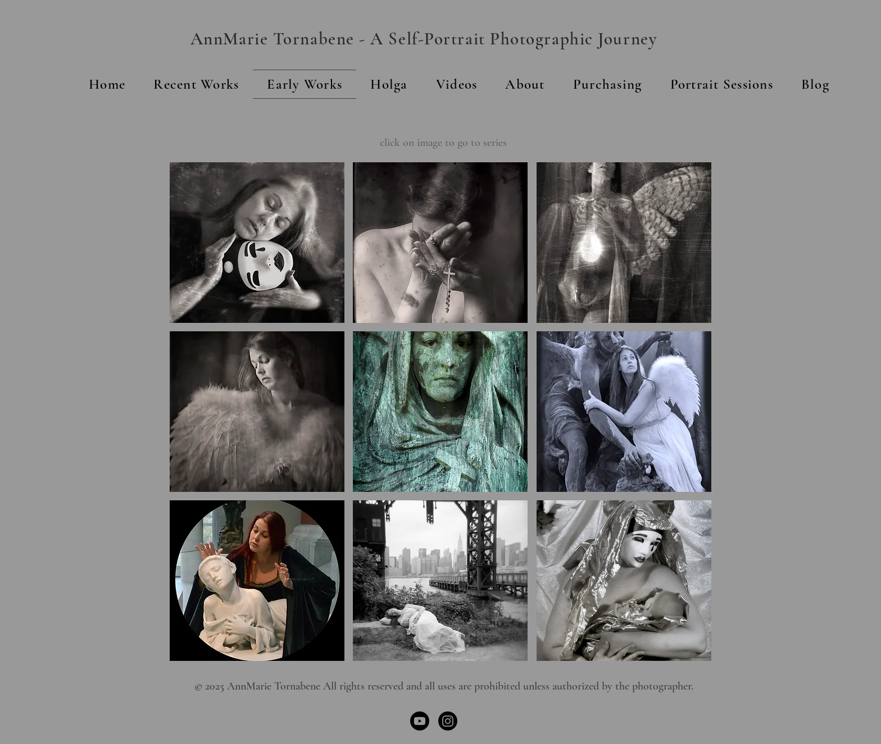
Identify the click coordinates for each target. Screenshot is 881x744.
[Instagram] (447, 721)
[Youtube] (419, 721)
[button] (524, 84)
